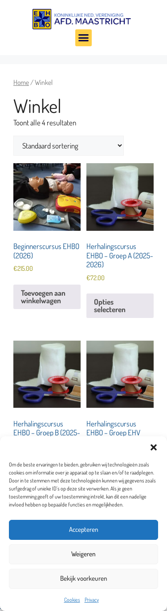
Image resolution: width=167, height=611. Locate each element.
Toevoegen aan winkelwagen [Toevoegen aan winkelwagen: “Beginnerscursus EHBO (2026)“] (43, 296)
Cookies (72, 599)
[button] (153, 447)
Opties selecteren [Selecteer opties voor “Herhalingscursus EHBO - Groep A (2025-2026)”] (110, 305)
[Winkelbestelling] (68, 146)
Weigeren (83, 554)
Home (21, 82)
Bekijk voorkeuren (83, 578)
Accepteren (83, 529)
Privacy (92, 599)
